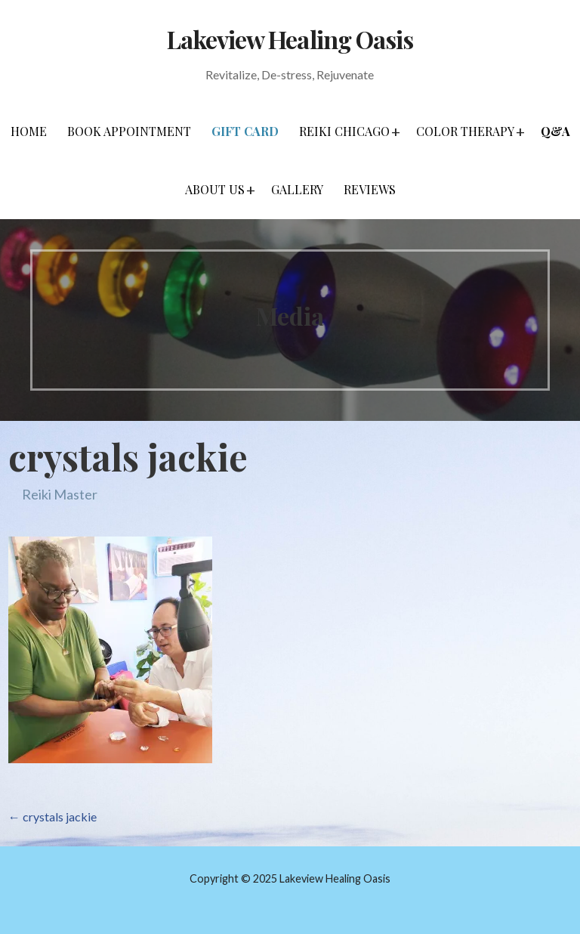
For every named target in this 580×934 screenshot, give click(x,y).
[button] (395, 131)
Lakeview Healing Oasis (290, 39)
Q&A (555, 131)
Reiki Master (59, 494)
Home (29, 131)
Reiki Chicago (344, 131)
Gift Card (245, 131)
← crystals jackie (52, 816)
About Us (215, 189)
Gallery (297, 189)
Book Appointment (129, 131)
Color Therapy (465, 131)
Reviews (370, 189)
